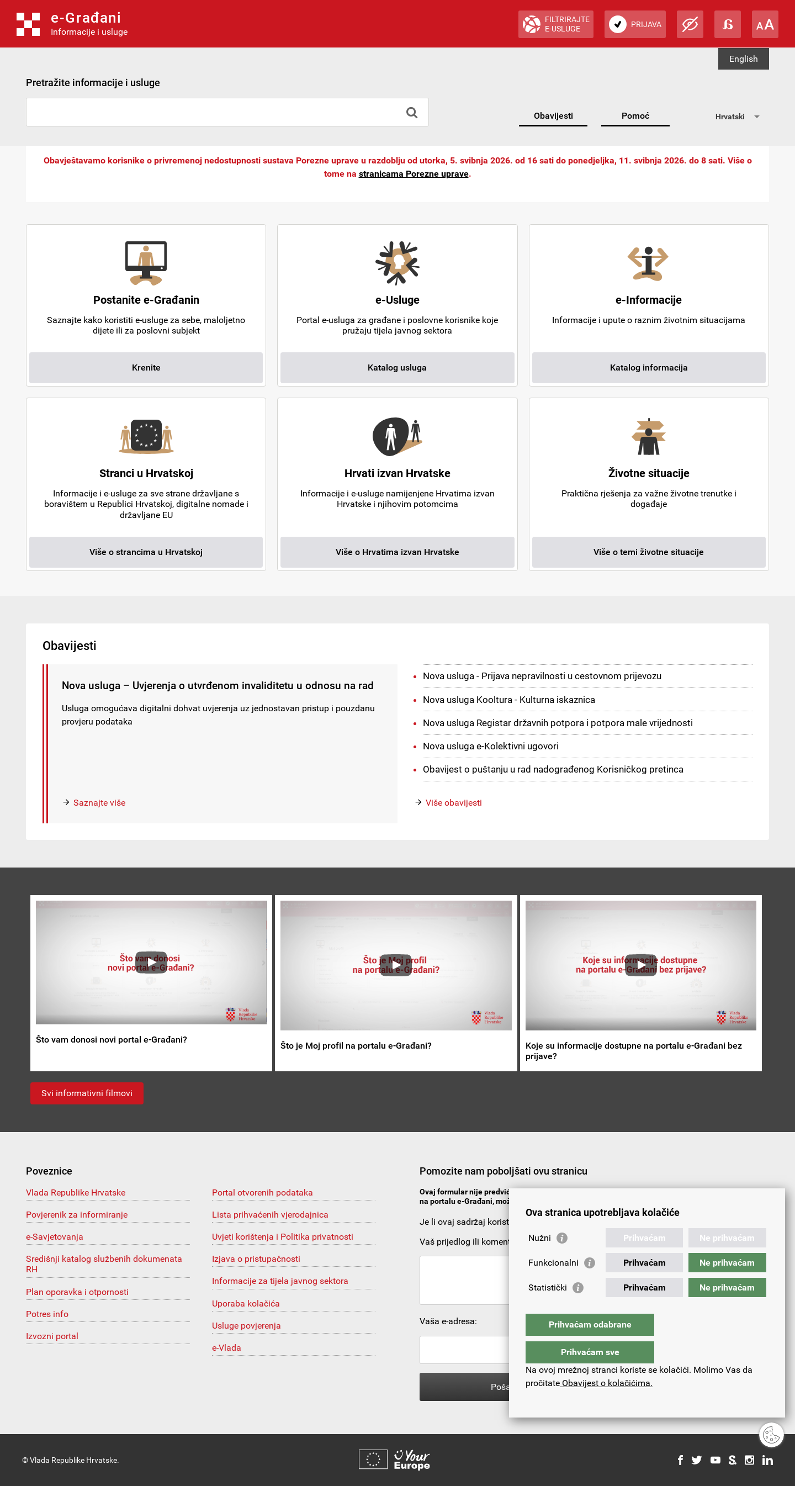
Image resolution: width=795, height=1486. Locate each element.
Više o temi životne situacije (648, 552)
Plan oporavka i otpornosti (77, 1292)
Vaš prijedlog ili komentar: (470, 1241)
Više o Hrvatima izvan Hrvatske (397, 552)
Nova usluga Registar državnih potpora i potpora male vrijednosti (558, 722)
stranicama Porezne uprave (414, 173)
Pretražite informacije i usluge (93, 82)
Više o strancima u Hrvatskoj (146, 552)
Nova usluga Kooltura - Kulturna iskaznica (509, 699)
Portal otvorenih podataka (262, 1192)
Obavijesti (553, 115)
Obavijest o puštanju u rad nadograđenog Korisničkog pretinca (553, 769)
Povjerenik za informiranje (77, 1214)
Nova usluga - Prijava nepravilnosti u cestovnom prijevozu (542, 675)
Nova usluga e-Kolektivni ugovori (491, 746)
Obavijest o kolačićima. (606, 1383)
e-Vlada (226, 1347)
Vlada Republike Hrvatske (75, 1192)
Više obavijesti (454, 802)
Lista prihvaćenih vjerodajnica (270, 1214)
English (743, 59)
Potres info (47, 1314)
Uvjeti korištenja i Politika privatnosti (282, 1236)
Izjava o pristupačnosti (256, 1259)
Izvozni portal (52, 1336)
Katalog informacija (649, 367)
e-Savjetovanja (54, 1236)
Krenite (146, 367)
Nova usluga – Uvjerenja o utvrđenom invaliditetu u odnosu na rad (218, 685)
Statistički (547, 1309)
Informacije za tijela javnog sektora (280, 1281)
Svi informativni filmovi (86, 1093)
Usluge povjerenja (246, 1325)
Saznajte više (99, 802)
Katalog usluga (397, 367)
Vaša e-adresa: (448, 1321)
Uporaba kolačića (246, 1303)
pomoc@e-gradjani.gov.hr (619, 1201)
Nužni (539, 1260)
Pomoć (635, 115)
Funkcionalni (553, 1284)
